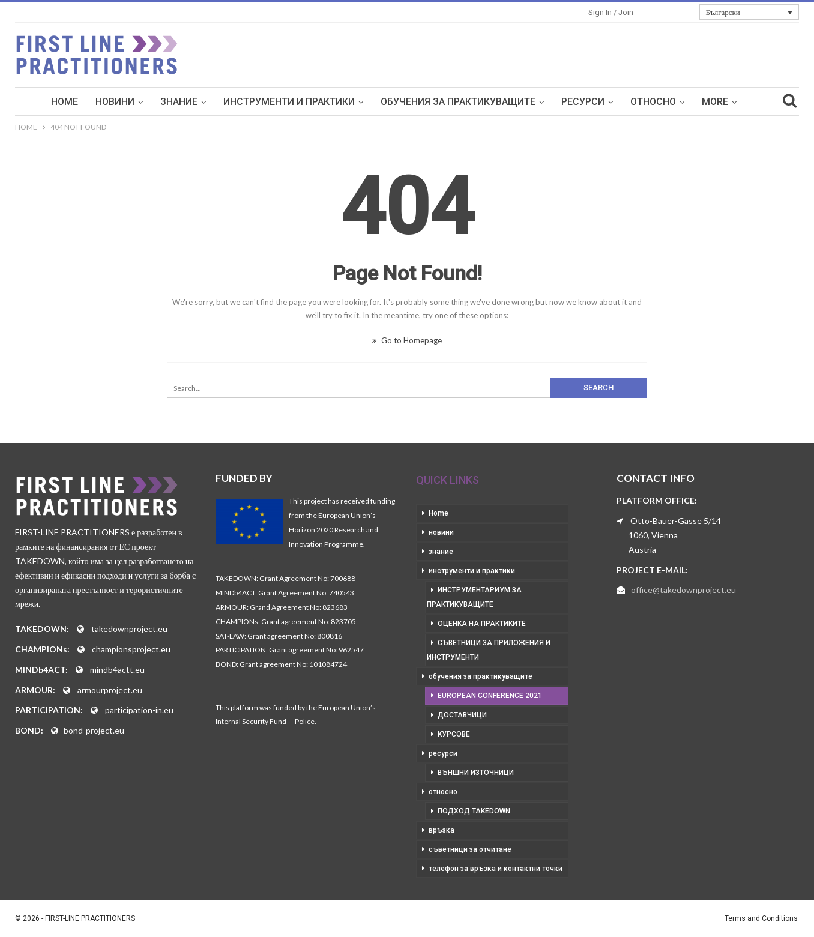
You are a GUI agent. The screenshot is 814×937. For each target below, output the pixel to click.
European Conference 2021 (490, 695)
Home (64, 101)
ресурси (582, 101)
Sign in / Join (610, 12)
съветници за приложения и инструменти (488, 650)
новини (114, 101)
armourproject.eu (109, 690)
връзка (441, 830)
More (715, 101)
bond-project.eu (94, 730)
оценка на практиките (482, 623)
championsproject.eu (131, 649)
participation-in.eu (139, 710)
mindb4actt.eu (117, 669)
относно (653, 101)
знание (178, 101)
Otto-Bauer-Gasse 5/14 (675, 521)
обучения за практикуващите (458, 101)
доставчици (462, 715)
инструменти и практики (289, 101)
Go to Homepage (407, 340)
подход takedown (474, 811)
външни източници (476, 772)
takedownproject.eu (129, 629)
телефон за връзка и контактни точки (495, 868)
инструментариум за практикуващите (474, 597)
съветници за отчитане (470, 849)
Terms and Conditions (761, 918)
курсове (454, 734)
